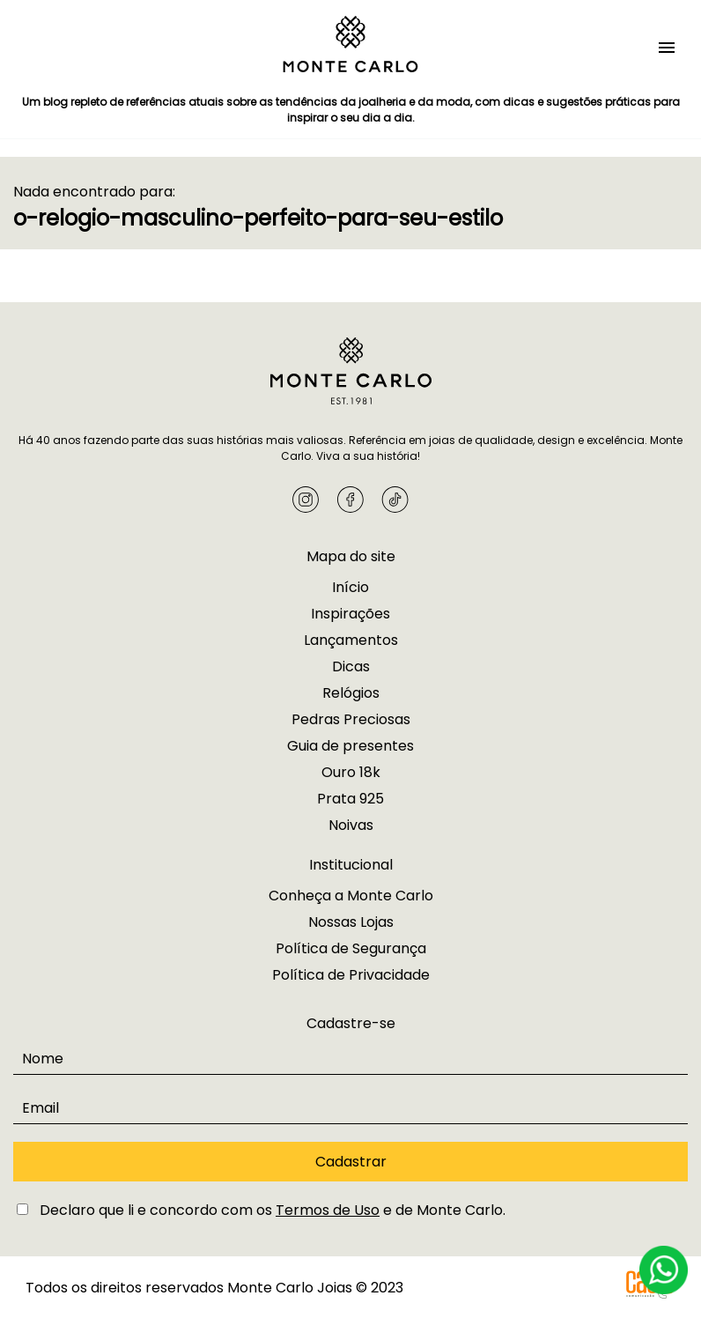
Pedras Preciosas (350, 719)
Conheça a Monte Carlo (351, 895)
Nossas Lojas (351, 922)
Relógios (351, 693)
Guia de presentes (350, 746)
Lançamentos (351, 640)
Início (350, 587)
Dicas (351, 666)
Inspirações (350, 613)
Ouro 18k (350, 772)
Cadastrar (351, 1161)
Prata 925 (350, 799)
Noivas (350, 825)
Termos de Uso (328, 1210)
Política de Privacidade (351, 975)
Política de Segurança (351, 948)
